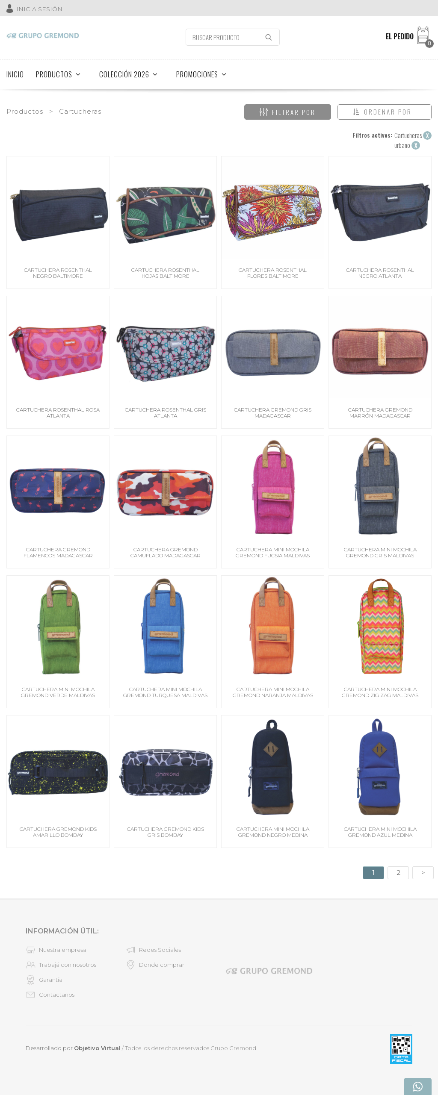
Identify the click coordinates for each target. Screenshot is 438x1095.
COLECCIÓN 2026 (128, 74)
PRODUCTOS (58, 74)
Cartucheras (80, 111)
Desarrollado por (73, 1048)
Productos (24, 111)
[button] (384, 112)
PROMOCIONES (201, 74)
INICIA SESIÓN (39, 9)
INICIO (15, 74)
